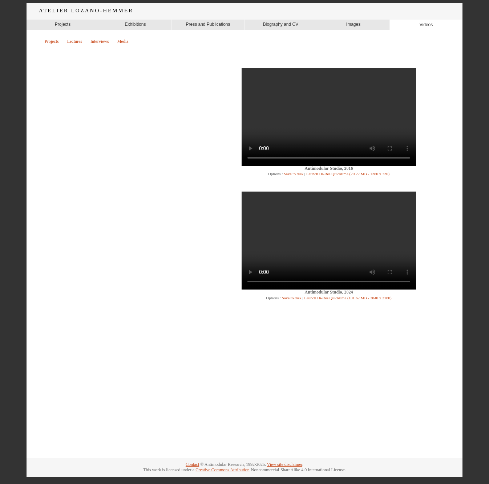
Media (123, 41)
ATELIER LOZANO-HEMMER (86, 10)
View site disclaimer (284, 464)
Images (353, 24)
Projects (62, 24)
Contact (192, 464)
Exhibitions (135, 24)
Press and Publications (208, 24)
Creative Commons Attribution (222, 469)
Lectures (74, 41)
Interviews (99, 41)
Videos (426, 24)
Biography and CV (280, 24)
